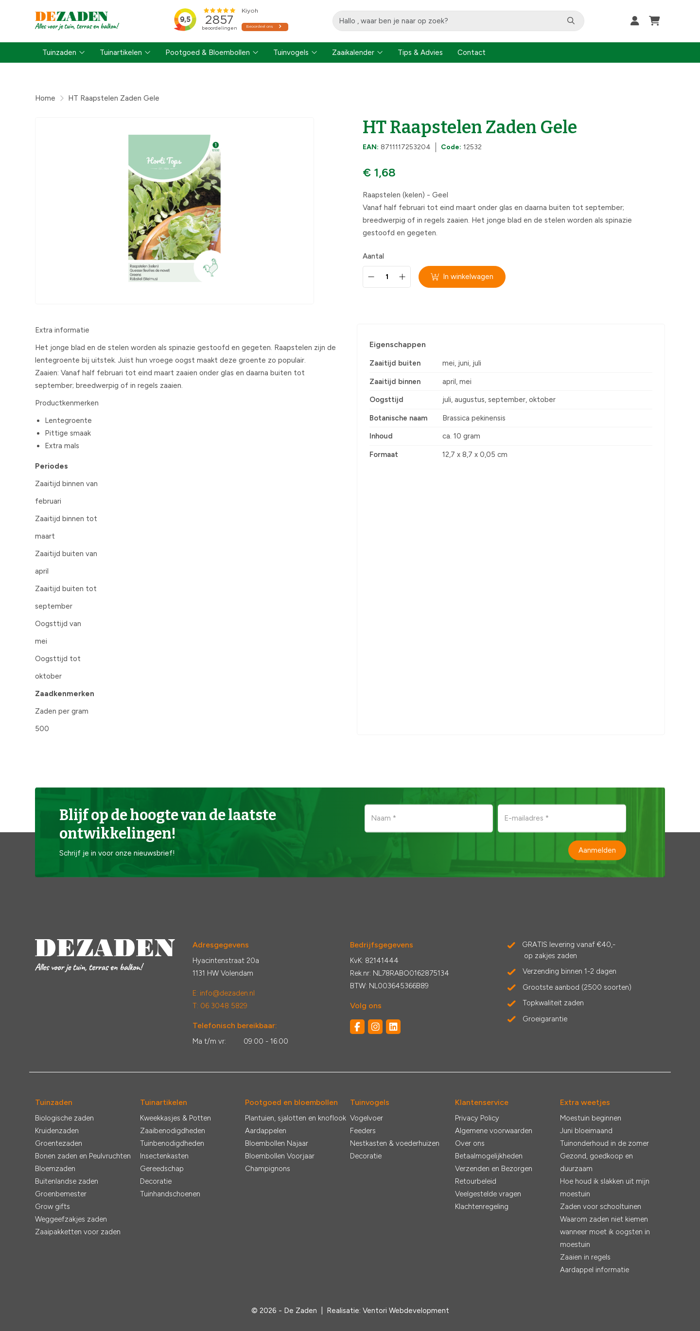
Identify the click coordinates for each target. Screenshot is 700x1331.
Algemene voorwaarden (493, 1130)
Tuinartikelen (121, 52)
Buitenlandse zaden (66, 1181)
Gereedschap (162, 1168)
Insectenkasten (164, 1156)
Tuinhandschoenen (170, 1194)
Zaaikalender (353, 52)
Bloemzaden (55, 1168)
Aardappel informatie (594, 1269)
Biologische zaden (64, 1118)
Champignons (267, 1168)
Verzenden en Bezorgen (493, 1168)
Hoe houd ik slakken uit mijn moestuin (604, 1187)
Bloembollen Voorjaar (280, 1156)
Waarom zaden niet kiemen (604, 1219)
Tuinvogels (291, 52)
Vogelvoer (366, 1118)
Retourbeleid (475, 1181)
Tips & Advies (420, 52)
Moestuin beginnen (590, 1118)
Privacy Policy (477, 1118)
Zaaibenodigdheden (172, 1130)
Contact (471, 52)
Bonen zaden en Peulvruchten (83, 1156)
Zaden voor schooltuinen (600, 1206)
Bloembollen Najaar (276, 1143)
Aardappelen (265, 1130)
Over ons (470, 1143)
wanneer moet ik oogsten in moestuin (605, 1238)
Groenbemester (61, 1194)
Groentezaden (58, 1143)
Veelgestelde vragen (488, 1194)
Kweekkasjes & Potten (175, 1118)
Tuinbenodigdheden (172, 1143)
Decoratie (156, 1181)
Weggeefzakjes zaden (71, 1219)
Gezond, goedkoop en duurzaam (596, 1162)
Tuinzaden (59, 52)
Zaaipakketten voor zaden (78, 1231)
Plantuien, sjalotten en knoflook (295, 1118)
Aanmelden (597, 850)
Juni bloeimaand (586, 1130)
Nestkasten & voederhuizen (394, 1143)
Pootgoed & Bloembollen (207, 52)
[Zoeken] (571, 21)
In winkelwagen (462, 276)
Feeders (363, 1130)
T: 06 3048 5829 (219, 1005)
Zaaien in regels (585, 1257)
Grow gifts (52, 1206)
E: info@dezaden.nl (223, 993)
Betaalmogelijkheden (489, 1156)
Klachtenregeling (481, 1206)
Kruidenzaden (57, 1130)
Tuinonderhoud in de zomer (604, 1143)
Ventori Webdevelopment (406, 1310)
